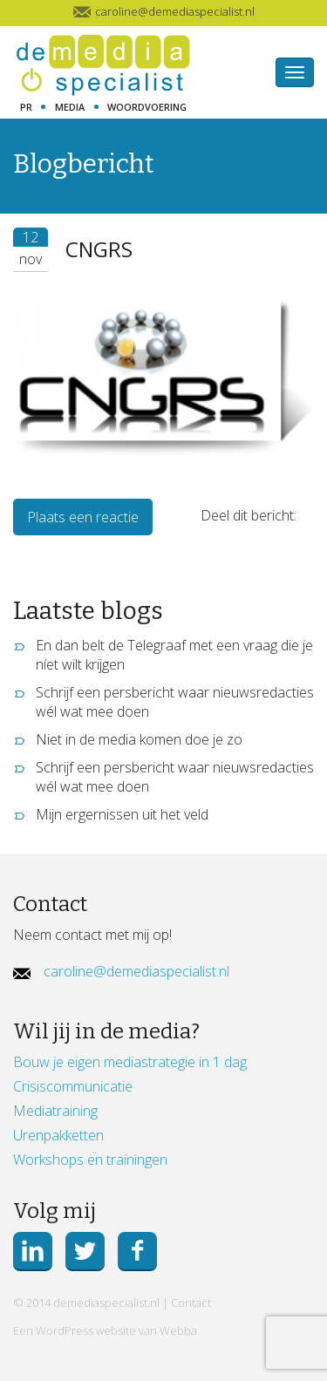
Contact (191, 1302)
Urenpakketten (58, 1135)
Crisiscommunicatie (73, 1086)
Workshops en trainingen (90, 1159)
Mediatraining (55, 1110)
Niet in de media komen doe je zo (139, 739)
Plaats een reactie (83, 517)
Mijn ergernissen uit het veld (122, 814)
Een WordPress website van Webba (105, 1330)
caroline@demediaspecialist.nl (136, 971)
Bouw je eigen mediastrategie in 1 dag (130, 1061)
